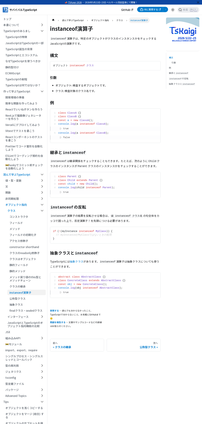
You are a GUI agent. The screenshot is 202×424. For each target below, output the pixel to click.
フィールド (16, 223)
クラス (11, 211)
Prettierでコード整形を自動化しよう (24, 147)
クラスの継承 (17, 286)
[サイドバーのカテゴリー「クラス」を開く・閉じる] (42, 210)
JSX (7, 332)
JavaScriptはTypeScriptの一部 (24, 43)
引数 (174, 62)
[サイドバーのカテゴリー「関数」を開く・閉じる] (42, 192)
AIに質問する (150, 9)
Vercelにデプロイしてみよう (22, 125)
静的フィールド (18, 265)
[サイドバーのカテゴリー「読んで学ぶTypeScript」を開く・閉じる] (42, 174)
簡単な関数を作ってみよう (21, 103)
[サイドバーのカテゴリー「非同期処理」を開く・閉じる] (42, 198)
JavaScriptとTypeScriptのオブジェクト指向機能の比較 (25, 324)
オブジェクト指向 (16, 205)
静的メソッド (17, 271)
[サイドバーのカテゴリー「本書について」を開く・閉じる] (42, 25)
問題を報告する (57, 322)
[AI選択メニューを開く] (165, 9)
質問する (54, 310)
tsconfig (10, 378)
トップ (7, 19)
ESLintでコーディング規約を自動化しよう (24, 157)
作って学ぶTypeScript (16, 91)
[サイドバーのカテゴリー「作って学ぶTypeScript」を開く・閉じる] (42, 91)
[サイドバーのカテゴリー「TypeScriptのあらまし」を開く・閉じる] (42, 31)
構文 (171, 57)
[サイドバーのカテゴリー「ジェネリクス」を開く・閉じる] (42, 371)
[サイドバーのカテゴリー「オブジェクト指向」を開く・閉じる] (42, 204)
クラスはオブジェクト (22, 259)
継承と (179, 73)
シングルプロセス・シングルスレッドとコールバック (24, 357)
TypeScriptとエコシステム (21, 55)
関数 (8, 192)
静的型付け (12, 67)
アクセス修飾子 (18, 241)
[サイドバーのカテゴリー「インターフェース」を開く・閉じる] (42, 316)
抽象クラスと (182, 84)
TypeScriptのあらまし (16, 31)
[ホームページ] (53, 20)
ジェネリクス (13, 372)
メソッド (14, 229)
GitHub (127, 10)
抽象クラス (16, 304)
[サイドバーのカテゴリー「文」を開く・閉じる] (42, 186)
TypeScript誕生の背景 (19, 49)
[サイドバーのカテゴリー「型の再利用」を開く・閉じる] (42, 365)
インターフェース (18, 317)
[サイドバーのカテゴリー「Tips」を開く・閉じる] (42, 401)
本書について (11, 25)
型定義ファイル (14, 384)
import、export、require (21, 350)
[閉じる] (198, 2)
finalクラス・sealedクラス (25, 310)
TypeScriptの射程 (16, 79)
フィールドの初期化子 (22, 235)
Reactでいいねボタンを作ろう (24, 109)
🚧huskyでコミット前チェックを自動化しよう (24, 166)
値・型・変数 (13, 180)
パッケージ (12, 390)
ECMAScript (12, 73)
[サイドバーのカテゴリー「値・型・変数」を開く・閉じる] (42, 180)
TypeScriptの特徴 (16, 37)
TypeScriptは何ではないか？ (23, 85)
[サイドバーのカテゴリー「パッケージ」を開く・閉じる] (42, 389)
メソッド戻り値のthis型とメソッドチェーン (25, 278)
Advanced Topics (16, 396)
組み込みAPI (13, 338)
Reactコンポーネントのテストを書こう (24, 138)
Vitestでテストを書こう (20, 131)
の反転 (179, 78)
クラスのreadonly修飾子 (24, 253)
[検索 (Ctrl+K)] (188, 10)
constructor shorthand (24, 247)
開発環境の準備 (14, 97)
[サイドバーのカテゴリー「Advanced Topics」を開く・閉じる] (42, 395)
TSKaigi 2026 (75, 2)
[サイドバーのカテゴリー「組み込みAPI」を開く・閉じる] (42, 338)
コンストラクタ (18, 217)
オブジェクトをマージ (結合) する (24, 415)
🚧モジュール (13, 344)
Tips (6, 402)
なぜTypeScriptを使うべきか (23, 61)
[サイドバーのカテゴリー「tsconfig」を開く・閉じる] (42, 377)
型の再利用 (12, 366)
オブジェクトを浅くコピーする (24, 408)
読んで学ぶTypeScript (16, 174)
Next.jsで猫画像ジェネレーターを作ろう (23, 117)
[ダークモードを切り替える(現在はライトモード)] (172, 9)
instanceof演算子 (20, 292)
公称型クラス (17, 298)
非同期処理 (12, 199)
